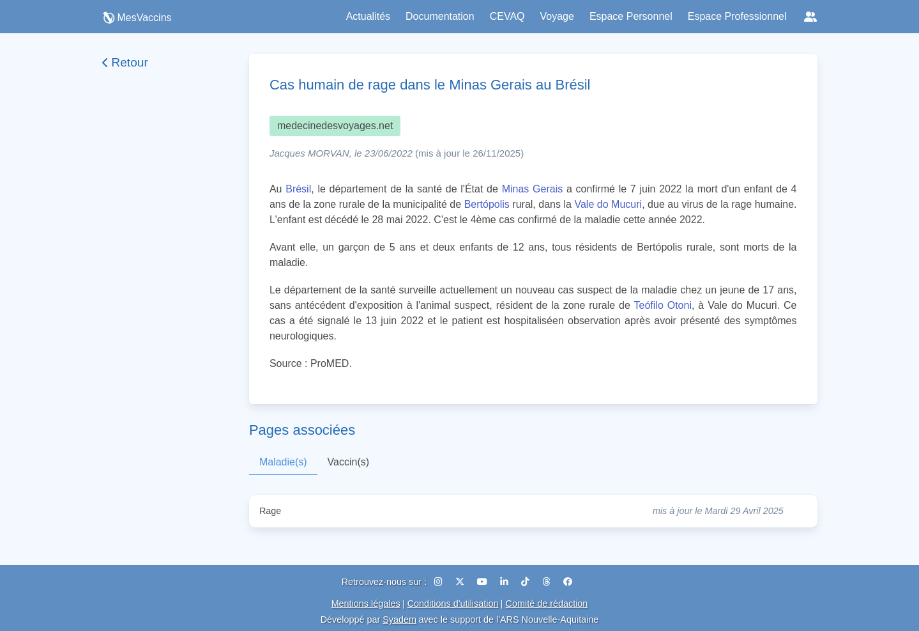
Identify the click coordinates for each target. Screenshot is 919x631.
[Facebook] (567, 582)
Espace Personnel (630, 16)
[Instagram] (439, 582)
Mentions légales (365, 603)
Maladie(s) (283, 461)
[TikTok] (526, 582)
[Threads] (547, 582)
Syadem (399, 619)
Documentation (440, 16)
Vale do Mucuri (608, 204)
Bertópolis (487, 204)
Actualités (368, 16)
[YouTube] (483, 582)
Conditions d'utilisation (453, 603)
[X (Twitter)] (461, 582)
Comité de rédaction (547, 603)
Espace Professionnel (737, 16)
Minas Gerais (532, 188)
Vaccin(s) (349, 461)
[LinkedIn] (505, 582)
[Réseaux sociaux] (810, 16)
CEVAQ (507, 16)
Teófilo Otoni (663, 305)
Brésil (298, 188)
